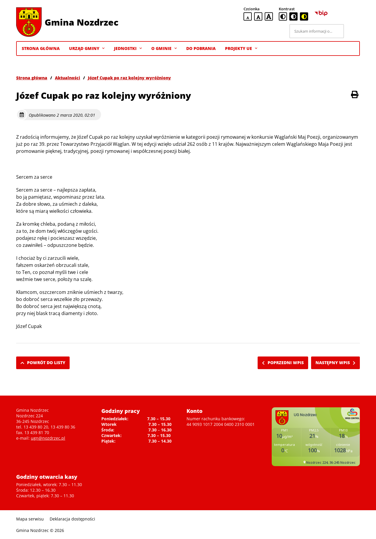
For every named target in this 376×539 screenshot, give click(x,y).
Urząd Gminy (87, 48)
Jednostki (128, 48)
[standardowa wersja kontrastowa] (283, 16)
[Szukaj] (353, 31)
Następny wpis (335, 362)
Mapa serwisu (30, 519)
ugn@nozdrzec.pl (48, 438)
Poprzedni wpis (283, 362)
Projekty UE (241, 48)
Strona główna (31, 78)
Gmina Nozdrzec (81, 22)
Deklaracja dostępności (72, 519)
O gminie (164, 48)
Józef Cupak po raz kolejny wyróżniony (129, 78)
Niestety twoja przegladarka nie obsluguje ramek (316, 436)
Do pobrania (201, 48)
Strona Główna (41, 48)
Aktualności (67, 78)
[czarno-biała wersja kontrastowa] (293, 16)
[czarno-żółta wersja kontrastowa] (304, 16)
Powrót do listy (43, 362)
